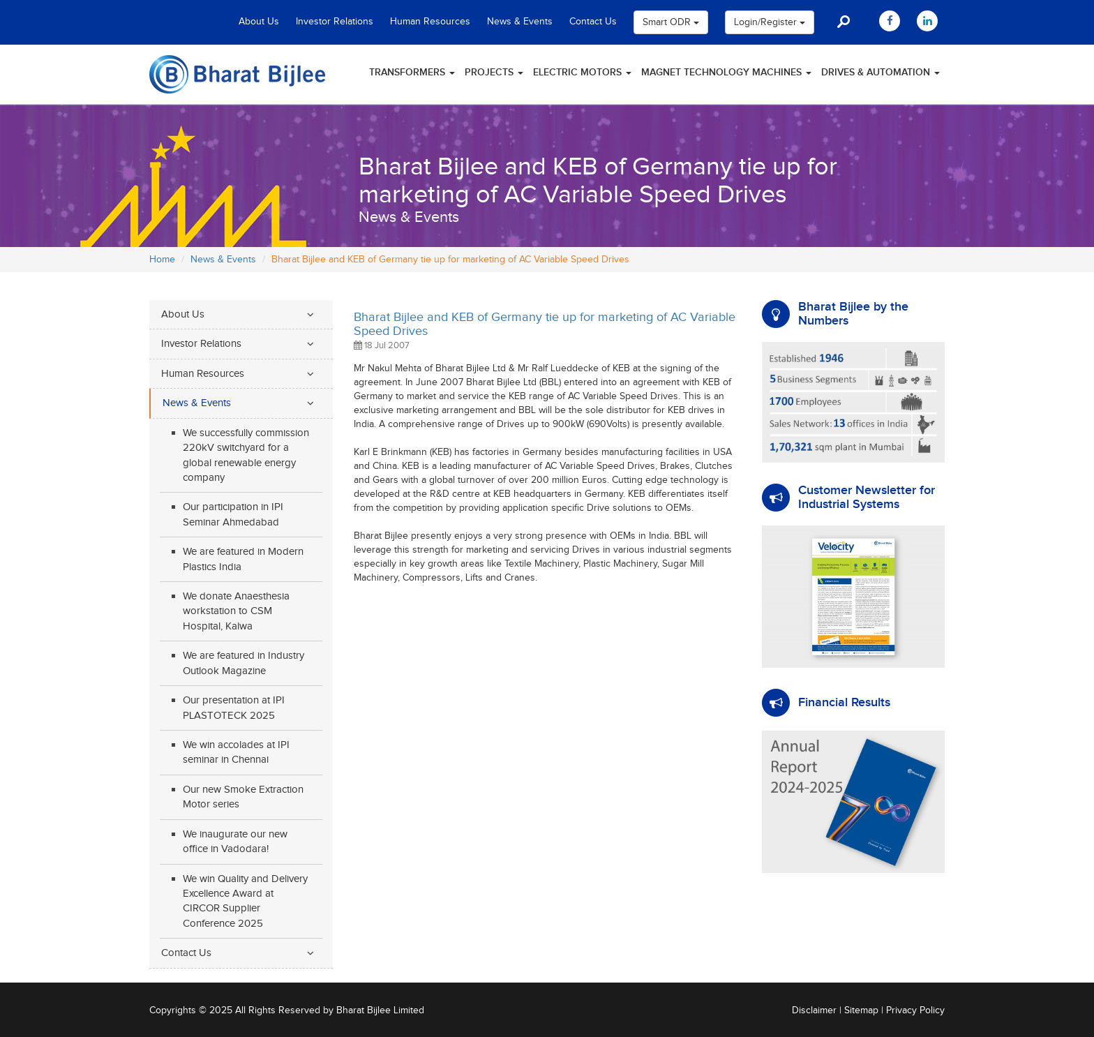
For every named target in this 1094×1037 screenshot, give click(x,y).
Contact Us (593, 21)
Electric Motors (582, 72)
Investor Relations (334, 21)
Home (162, 259)
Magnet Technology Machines (726, 72)
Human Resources (430, 21)
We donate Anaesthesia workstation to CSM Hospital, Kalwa (236, 611)
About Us (259, 21)
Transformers (412, 72)
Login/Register (769, 22)
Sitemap (861, 1010)
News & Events (520, 21)
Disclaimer (814, 1010)
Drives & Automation (880, 72)
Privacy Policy (915, 1010)
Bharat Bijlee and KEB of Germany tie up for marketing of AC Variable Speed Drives (544, 324)
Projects (494, 72)
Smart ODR (671, 22)
